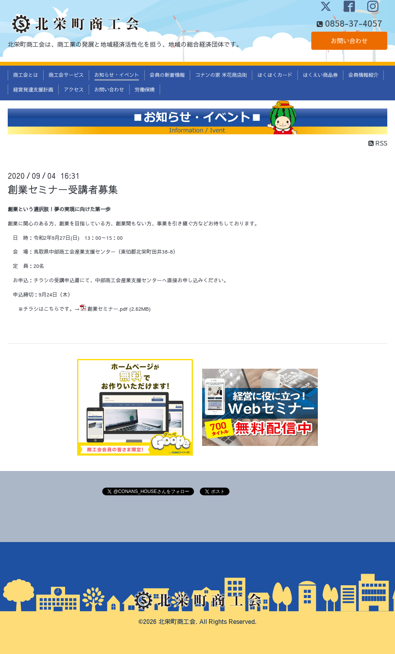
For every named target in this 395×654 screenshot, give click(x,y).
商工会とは (25, 74)
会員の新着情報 (167, 74)
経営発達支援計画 (33, 89)
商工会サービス (66, 74)
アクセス (74, 89)
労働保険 (145, 89)
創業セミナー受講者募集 (63, 189)
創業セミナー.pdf (108, 308)
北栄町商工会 (177, 621)
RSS (377, 143)
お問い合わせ (349, 40)
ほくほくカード (274, 74)
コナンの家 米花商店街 (221, 74)
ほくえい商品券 (320, 74)
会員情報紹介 (363, 74)
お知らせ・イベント (116, 74)
